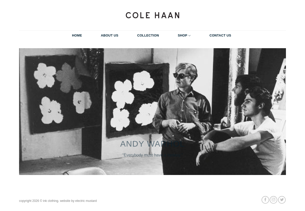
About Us (109, 35)
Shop (184, 35)
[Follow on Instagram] (273, 200)
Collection (148, 35)
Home (77, 35)
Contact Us (220, 35)
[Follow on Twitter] (282, 200)
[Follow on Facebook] (265, 200)
